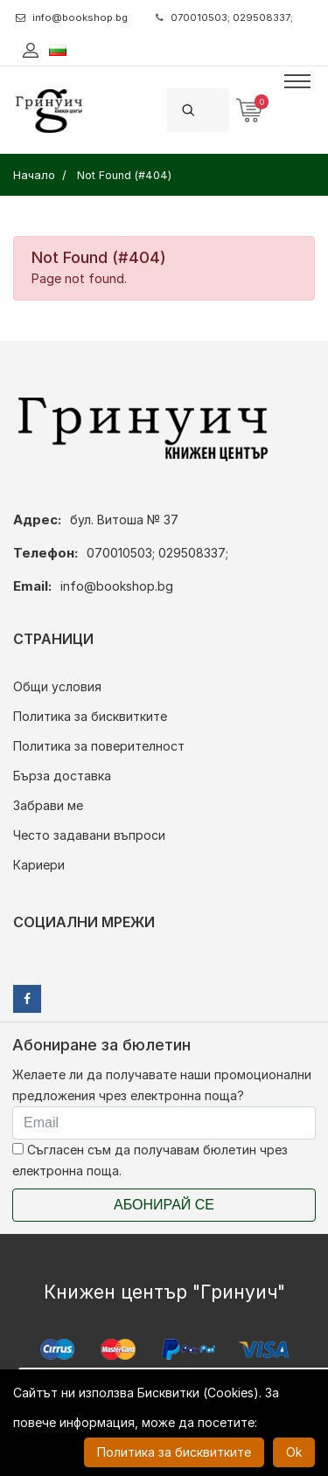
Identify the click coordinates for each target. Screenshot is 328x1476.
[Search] (218, 109)
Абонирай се (164, 1204)
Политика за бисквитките (90, 716)
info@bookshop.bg (72, 17)
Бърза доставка (62, 775)
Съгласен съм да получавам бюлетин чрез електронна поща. (150, 1160)
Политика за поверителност (99, 745)
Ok (294, 1452)
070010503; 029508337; (224, 17)
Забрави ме (48, 805)
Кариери (39, 864)
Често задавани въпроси (89, 835)
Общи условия (57, 686)
